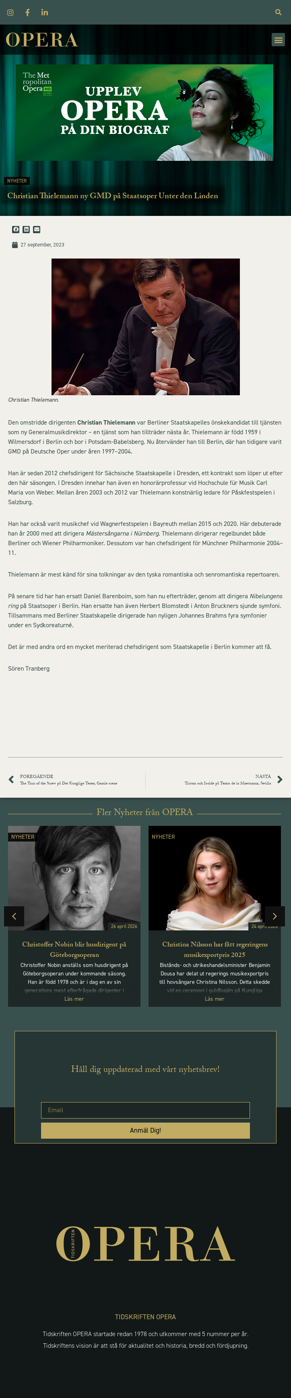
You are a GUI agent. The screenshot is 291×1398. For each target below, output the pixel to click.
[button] (278, 39)
